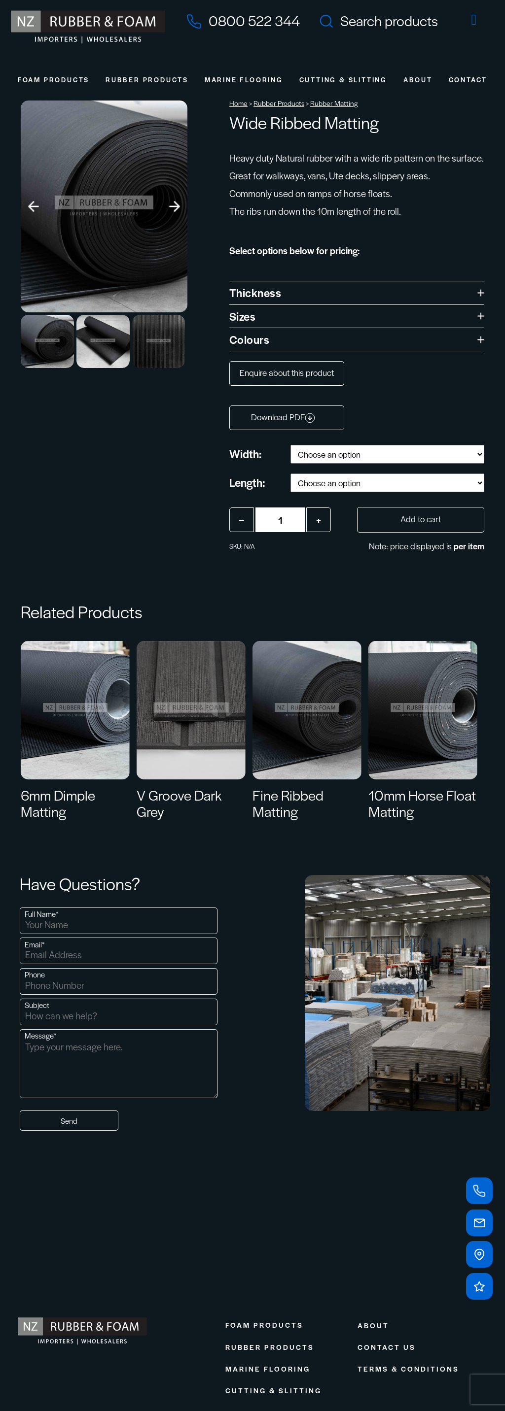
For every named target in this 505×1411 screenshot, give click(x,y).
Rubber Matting (334, 103)
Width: (245, 454)
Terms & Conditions (408, 1369)
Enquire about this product (287, 372)
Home (238, 103)
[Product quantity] (280, 519)
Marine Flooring (244, 79)
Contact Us (387, 1347)
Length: (247, 482)
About (418, 79)
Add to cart (420, 519)
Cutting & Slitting (343, 79)
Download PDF (283, 417)
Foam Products (53, 79)
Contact (468, 79)
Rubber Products (147, 79)
